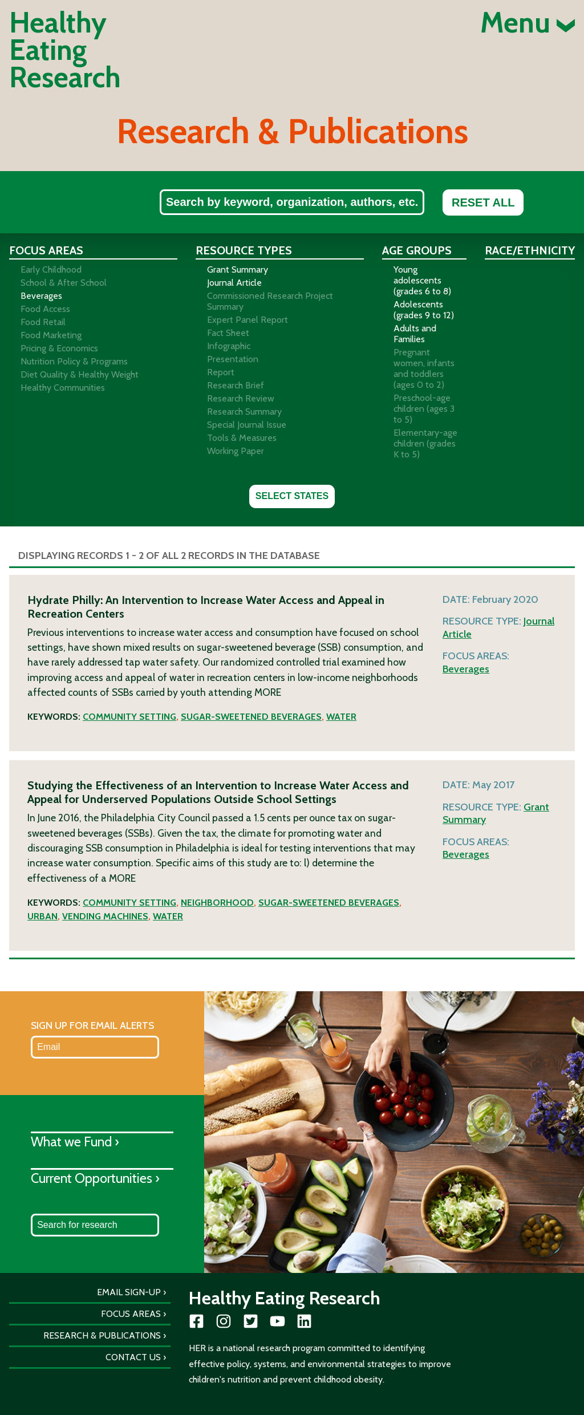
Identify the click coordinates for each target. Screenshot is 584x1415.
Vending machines (105, 916)
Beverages (466, 669)
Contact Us (133, 1357)
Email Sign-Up (129, 1292)
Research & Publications (102, 1335)
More (267, 692)
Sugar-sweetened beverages (251, 716)
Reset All (483, 202)
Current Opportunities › (95, 1178)
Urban (42, 916)
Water (341, 716)
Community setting (129, 716)
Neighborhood (217, 902)
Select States (292, 496)
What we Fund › (75, 1141)
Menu (527, 23)
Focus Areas (131, 1313)
